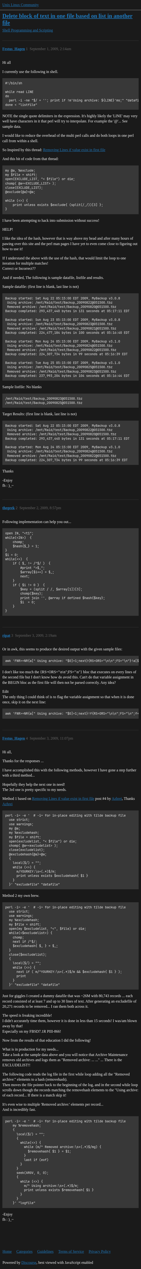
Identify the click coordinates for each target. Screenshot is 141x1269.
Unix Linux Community (20, 5)
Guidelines (45, 1251)
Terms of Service (71, 1251)
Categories (24, 1251)
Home (7, 1251)
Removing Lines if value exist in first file (74, 150)
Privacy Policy (100, 1251)
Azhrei (117, 799)
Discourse (28, 1263)
